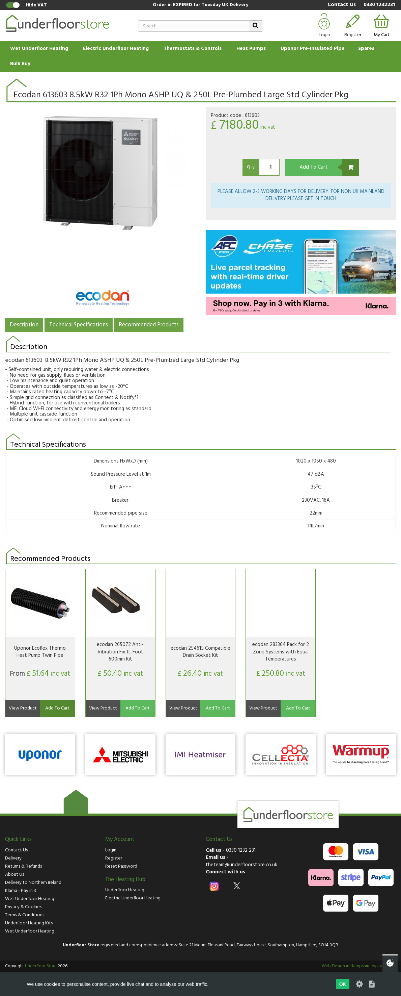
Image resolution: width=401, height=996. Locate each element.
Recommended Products (149, 324)
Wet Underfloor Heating (39, 49)
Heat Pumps (251, 49)
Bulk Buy (20, 64)
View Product (23, 708)
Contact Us (341, 5)
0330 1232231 (379, 5)
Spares (366, 49)
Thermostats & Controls (193, 49)
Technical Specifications (78, 324)
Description (24, 324)
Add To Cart (313, 167)
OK (342, 984)
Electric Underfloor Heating (116, 49)
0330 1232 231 (241, 850)
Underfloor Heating (124, 890)
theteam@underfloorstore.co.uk (241, 865)
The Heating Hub (125, 880)
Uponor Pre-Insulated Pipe (313, 49)
